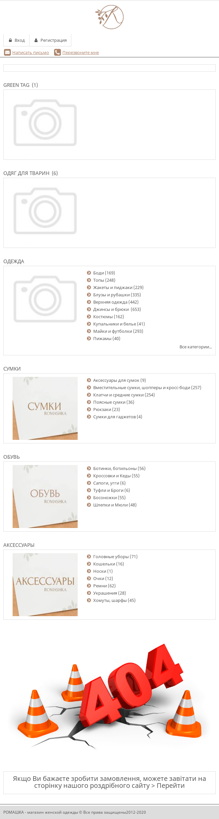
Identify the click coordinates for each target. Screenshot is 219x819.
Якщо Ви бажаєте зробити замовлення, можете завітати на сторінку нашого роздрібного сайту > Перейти (109, 782)
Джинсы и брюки (111, 309)
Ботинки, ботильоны (115, 468)
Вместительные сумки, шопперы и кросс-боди (141, 387)
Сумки (12, 368)
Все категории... (196, 347)
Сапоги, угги (106, 483)
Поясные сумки (109, 402)
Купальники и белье (114, 324)
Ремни (100, 586)
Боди (98, 273)
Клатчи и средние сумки (118, 395)
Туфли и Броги (108, 490)
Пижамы (102, 338)
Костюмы (103, 317)
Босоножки (105, 497)
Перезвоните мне (80, 52)
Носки (99, 571)
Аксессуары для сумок (116, 380)
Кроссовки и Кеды (112, 476)
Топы (98, 280)
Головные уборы (111, 556)
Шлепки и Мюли (110, 505)
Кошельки (104, 564)
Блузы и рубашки (111, 295)
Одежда (13, 261)
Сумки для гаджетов (114, 417)
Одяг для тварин (26, 173)
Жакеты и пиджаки (112, 287)
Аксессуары (19, 545)
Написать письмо (30, 52)
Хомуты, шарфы (110, 600)
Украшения (105, 593)
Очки (98, 578)
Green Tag (16, 85)
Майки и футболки (112, 331)
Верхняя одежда (110, 302)
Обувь (11, 456)
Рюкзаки (102, 409)
